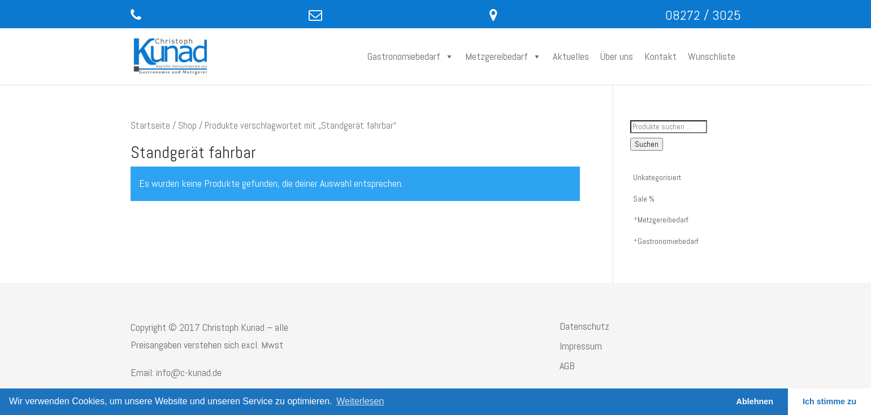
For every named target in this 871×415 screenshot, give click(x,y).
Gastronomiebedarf (410, 56)
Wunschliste (711, 56)
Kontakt (660, 56)
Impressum (581, 345)
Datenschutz (584, 326)
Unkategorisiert (657, 177)
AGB (567, 365)
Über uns (616, 56)
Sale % (644, 199)
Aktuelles (571, 56)
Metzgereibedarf (503, 56)
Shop (187, 126)
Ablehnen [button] (755, 401)
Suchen (646, 144)
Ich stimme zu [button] (829, 401)
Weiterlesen (360, 401)
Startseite (150, 126)
